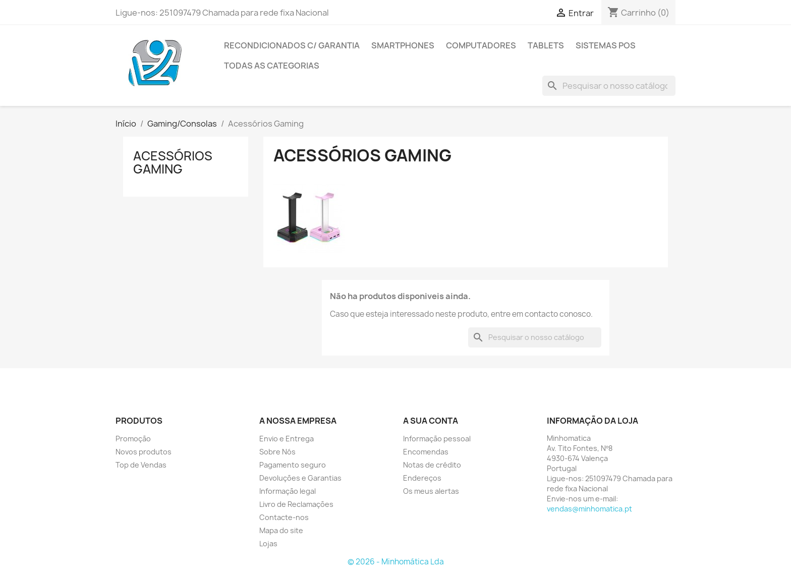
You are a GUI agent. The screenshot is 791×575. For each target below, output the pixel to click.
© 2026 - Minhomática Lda (396, 561)
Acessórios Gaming (172, 162)
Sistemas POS (606, 45)
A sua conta (430, 420)
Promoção (133, 438)
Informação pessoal (437, 438)
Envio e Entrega (286, 438)
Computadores (481, 45)
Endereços (422, 478)
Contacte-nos (284, 517)
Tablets (546, 45)
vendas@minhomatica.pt (589, 508)
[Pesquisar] (608, 86)
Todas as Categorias (271, 65)
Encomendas (425, 451)
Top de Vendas (141, 465)
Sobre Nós (277, 451)
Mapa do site (281, 530)
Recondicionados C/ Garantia (292, 45)
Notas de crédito (432, 465)
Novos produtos (144, 451)
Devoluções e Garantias (300, 478)
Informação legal (287, 491)
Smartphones (402, 45)
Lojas (268, 543)
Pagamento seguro (292, 465)
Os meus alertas (431, 491)
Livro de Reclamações (296, 504)
